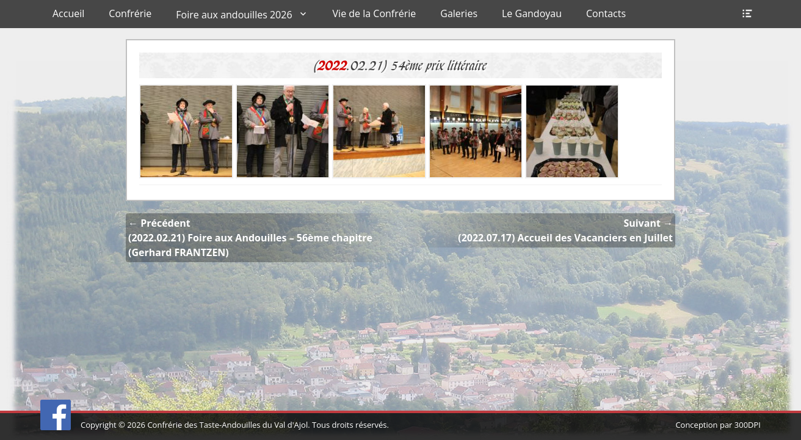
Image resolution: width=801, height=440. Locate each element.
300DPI (747, 424)
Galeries (458, 13)
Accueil (68, 13)
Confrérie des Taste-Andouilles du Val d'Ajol (227, 424)
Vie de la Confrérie (374, 13)
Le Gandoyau (532, 13)
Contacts (606, 13)
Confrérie (130, 13)
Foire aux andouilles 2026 (234, 14)
